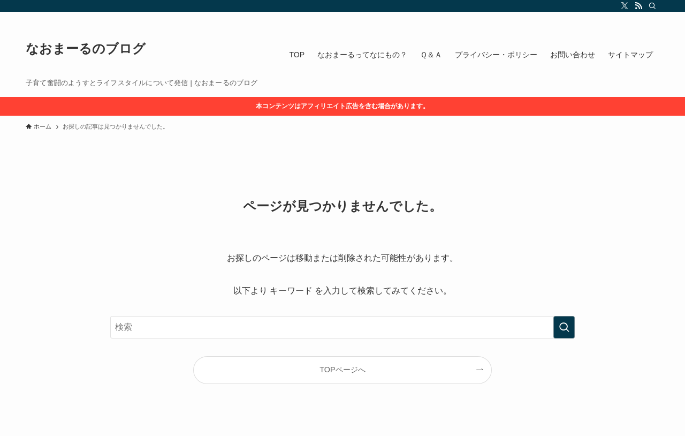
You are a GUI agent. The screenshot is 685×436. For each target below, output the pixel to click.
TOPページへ (342, 369)
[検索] (652, 6)
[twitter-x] (624, 6)
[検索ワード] (342, 327)
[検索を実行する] (564, 327)
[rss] (638, 6)
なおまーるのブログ (86, 48)
